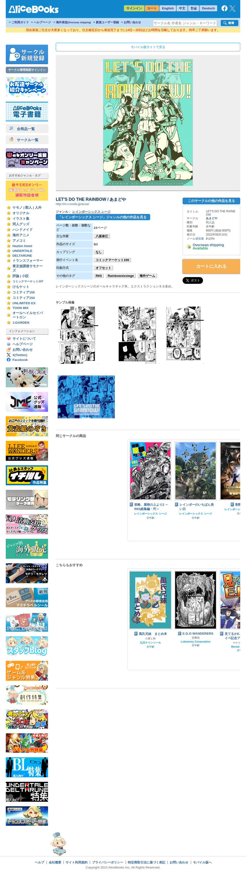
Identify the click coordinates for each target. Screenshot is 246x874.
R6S (99, 276)
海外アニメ (20, 235)
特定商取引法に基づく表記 (146, 862)
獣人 (28, 207)
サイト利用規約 (76, 862)
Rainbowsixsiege (121, 276)
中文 (182, 8)
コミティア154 (23, 298)
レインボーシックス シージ (91, 211)
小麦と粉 (150, 638)
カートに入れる (211, 266)
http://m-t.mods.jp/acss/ (72, 204)
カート (152, 8)
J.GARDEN (20, 322)
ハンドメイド (22, 229)
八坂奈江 (102, 236)
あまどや (211, 218)
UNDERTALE (22, 251)
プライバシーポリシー (107, 862)
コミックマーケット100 (112, 260)
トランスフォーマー (27, 260)
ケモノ (17, 207)
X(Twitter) (19, 355)
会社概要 (55, 862)
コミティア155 (23, 292)
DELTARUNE (22, 255)
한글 (194, 8)
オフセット (103, 268)
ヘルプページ (42, 22)
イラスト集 (20, 218)
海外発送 (73, 22)
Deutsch (208, 8)
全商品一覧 (22, 129)
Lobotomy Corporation (195, 641)
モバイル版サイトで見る (148, 47)
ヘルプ (39, 862)
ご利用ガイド (20, 22)
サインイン (134, 8)
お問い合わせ (132, 22)
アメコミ (19, 241)
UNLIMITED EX (24, 303)
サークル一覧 (23, 140)
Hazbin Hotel (22, 246)
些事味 (196, 637)
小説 (25, 276)
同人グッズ (20, 224)
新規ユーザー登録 (107, 22)
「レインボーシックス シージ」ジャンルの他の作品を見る (102, 217)
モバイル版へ (202, 862)
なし (99, 252)
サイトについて (24, 338)
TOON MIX (20, 308)
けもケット (20, 287)
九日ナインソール (150, 642)
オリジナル (20, 213)
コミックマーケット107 (27, 281)
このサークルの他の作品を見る (211, 201)
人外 (38, 207)
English (168, 8)
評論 (15, 276)
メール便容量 (195, 238)
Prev (135, 490)
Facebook (20, 360)
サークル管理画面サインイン (27, 70)
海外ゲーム (147, 276)
